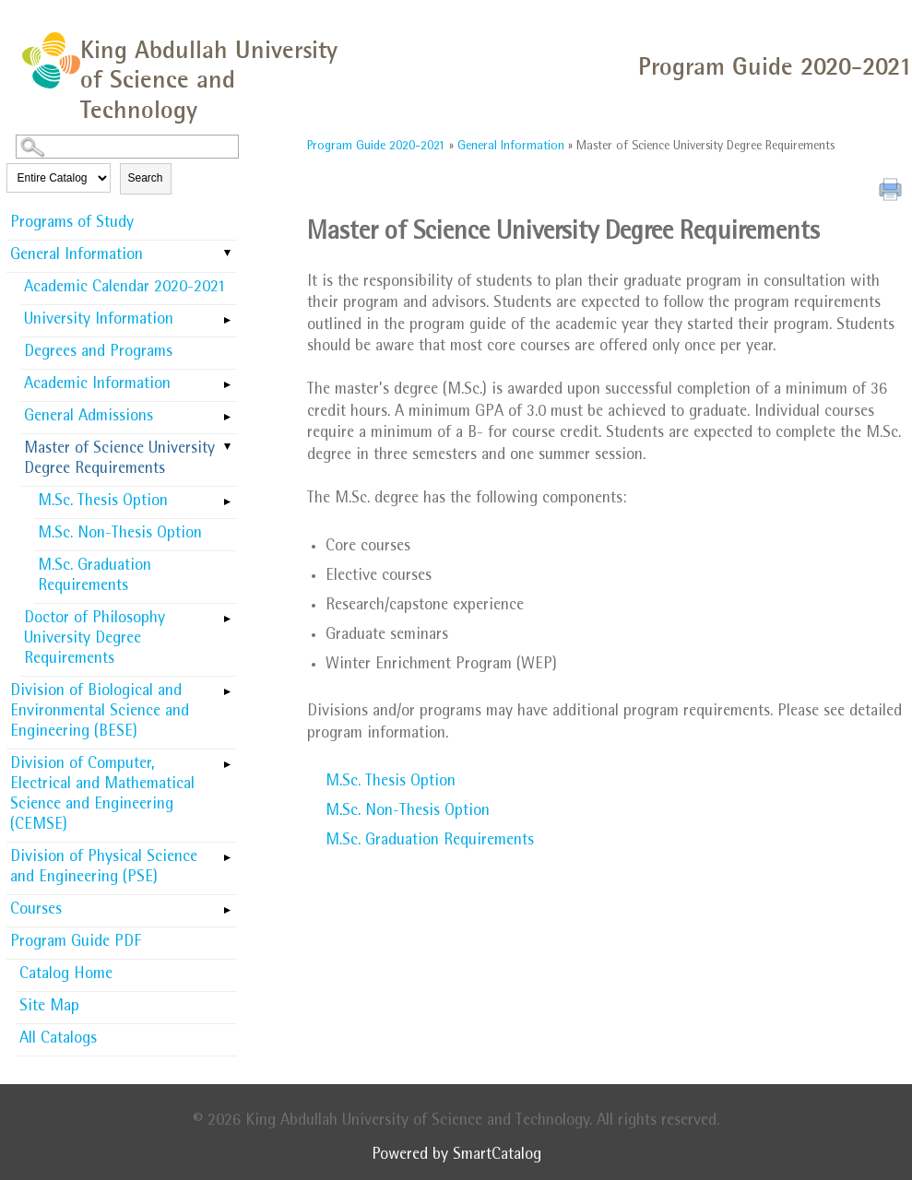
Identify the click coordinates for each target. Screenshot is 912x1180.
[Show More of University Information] (228, 314)
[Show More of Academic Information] (228, 379)
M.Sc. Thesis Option (103, 502)
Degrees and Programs (98, 353)
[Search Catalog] (127, 147)
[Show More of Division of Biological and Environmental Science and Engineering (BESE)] (228, 686)
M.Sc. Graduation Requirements (94, 577)
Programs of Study (72, 224)
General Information (76, 256)
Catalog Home (66, 975)
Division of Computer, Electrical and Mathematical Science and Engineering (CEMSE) (102, 795)
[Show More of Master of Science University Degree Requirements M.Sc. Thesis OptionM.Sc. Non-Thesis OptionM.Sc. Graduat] (228, 448)
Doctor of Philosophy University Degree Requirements (94, 639)
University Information (98, 321)
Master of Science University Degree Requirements (119, 460)
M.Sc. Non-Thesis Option (120, 534)
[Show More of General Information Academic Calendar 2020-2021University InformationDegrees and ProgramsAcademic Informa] (228, 254)
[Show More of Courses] (228, 904)
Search (145, 177)
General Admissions (88, 417)
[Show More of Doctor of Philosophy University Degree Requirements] (228, 613)
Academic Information (97, 385)
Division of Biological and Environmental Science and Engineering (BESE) (99, 712)
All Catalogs (58, 1040)
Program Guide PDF (75, 943)
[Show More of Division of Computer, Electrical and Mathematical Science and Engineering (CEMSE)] (228, 758)
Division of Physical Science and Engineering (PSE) (103, 868)
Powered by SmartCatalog (456, 1156)
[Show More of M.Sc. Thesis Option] (228, 496)
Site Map (49, 1007)
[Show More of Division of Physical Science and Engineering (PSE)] (228, 852)
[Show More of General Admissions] (228, 411)
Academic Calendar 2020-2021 (125, 288)
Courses (36, 911)
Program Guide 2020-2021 (376, 146)
